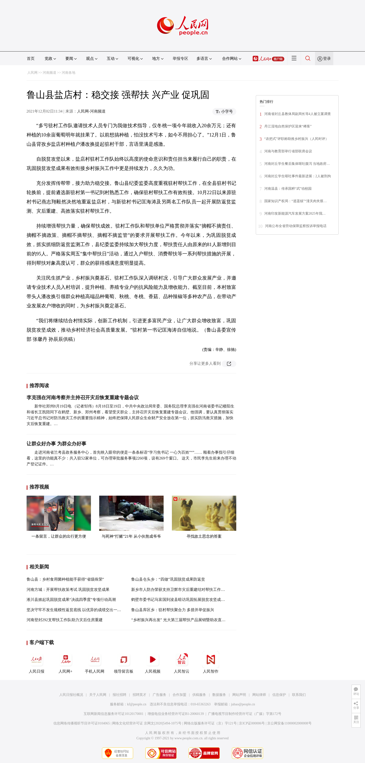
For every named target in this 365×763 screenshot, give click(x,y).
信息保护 (279, 695)
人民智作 (210, 662)
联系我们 (299, 695)
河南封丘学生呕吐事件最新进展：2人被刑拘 (297, 176)
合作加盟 (179, 695)
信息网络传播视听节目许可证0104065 (81, 723)
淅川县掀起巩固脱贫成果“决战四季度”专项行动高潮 (71, 599)
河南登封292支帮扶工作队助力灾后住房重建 (65, 620)
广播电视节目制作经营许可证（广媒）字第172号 (244, 714)
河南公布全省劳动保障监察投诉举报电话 (295, 226)
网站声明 (239, 695)
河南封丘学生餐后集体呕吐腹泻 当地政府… (297, 164)
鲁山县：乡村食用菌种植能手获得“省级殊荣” (65, 579)
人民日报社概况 (71, 695)
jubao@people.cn (243, 704)
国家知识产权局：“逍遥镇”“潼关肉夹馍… (295, 201)
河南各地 (68, 72)
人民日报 (36, 662)
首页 (31, 58)
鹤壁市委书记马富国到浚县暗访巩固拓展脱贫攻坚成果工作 (182, 599)
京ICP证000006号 (252, 723)
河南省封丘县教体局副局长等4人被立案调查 (297, 114)
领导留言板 (123, 662)
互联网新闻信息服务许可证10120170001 (113, 714)
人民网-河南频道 (91, 111)
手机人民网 (94, 662)
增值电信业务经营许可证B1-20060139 (176, 714)
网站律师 (259, 695)
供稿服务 (199, 695)
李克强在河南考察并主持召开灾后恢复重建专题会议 (83, 397)
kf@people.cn (136, 704)
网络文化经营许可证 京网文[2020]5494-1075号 (146, 723)
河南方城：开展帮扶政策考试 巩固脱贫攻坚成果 (68, 589)
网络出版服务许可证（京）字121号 (210, 723)
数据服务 (219, 695)
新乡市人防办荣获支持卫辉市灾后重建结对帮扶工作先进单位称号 (187, 589)
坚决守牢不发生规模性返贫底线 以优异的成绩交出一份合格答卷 (82, 610)
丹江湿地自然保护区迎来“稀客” (288, 126)
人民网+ (65, 662)
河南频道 (49, 72)
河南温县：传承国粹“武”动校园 (288, 188)
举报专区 (180, 58)
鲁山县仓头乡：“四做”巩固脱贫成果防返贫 (168, 579)
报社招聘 (119, 695)
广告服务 (159, 695)
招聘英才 (139, 695)
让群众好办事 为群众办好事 (56, 443)
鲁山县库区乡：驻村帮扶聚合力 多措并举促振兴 (172, 610)
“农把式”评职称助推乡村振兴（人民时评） (296, 139)
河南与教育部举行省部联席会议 (288, 151)
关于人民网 (97, 695)
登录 (327, 58)
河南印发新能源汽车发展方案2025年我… (295, 213)
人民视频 (152, 662)
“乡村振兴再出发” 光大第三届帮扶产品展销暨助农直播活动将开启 (188, 620)
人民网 (32, 72)
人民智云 (181, 662)
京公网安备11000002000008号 (289, 723)
